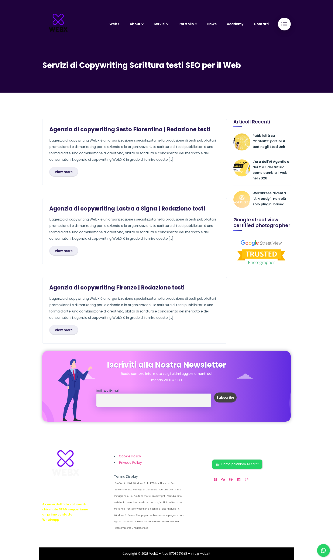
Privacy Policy (130, 462)
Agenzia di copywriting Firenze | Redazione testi (117, 287)
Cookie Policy (130, 456)
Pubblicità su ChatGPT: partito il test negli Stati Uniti (269, 141)
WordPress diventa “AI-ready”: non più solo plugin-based (269, 199)
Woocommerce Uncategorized (131, 528)
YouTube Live (165, 489)
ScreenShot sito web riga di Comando (135, 489)
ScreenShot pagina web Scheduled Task (156, 521)
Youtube (171, 496)
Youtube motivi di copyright (149, 496)
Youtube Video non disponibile (143, 508)
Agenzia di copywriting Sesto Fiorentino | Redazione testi (129, 129)
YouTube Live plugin (150, 502)
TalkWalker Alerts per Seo (160, 483)
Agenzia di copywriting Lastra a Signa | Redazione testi (127, 208)
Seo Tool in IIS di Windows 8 (129, 483)
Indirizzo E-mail (107, 390)
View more (64, 172)
